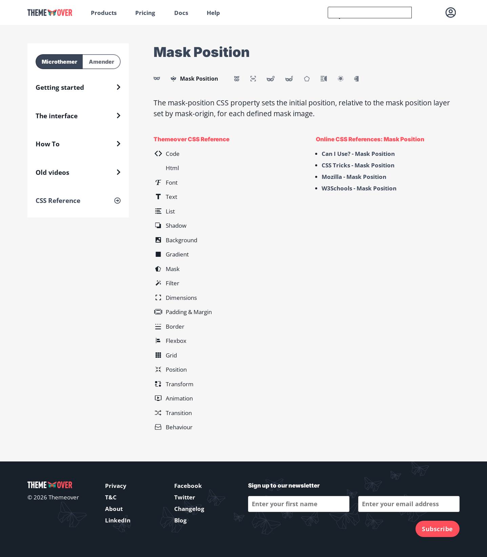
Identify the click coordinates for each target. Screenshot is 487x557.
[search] (370, 12)
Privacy (115, 486)
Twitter (184, 497)
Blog (180, 520)
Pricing (145, 13)
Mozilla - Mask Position (354, 177)
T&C (111, 497)
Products (104, 13)
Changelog (189, 509)
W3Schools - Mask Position (359, 188)
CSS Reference (58, 200)
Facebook (188, 486)
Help (213, 13)
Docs (181, 13)
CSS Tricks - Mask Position (358, 165)
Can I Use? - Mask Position (358, 154)
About (114, 509)
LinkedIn (117, 520)
